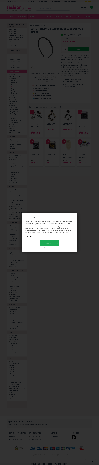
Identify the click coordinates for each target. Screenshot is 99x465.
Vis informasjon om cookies (49, 248)
